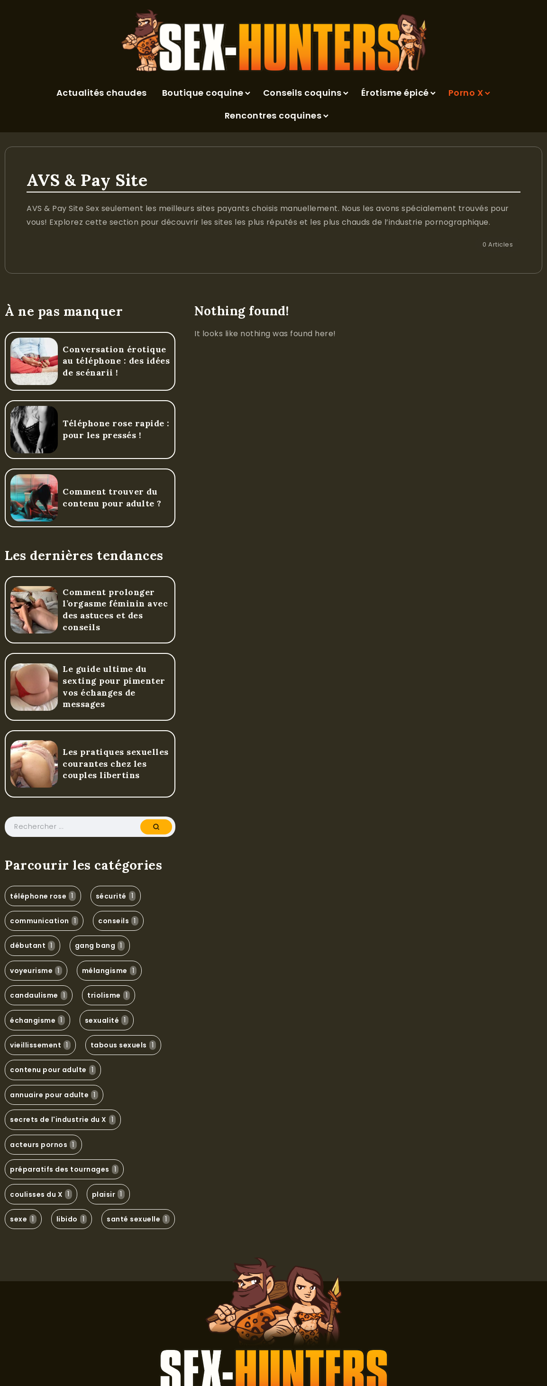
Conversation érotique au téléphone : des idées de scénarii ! (116, 361)
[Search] (90, 827)
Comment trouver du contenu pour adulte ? (112, 497)
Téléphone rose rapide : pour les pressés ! (116, 429)
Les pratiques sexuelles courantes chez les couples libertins (116, 763)
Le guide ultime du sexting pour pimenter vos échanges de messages (114, 686)
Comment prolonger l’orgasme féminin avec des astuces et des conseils (115, 610)
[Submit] (156, 827)
